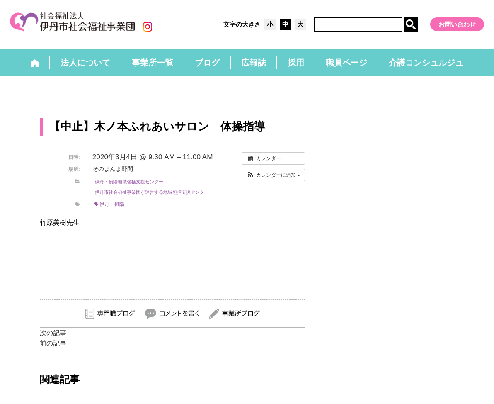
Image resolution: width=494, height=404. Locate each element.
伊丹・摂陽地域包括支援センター (129, 181)
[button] (273, 175)
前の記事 (53, 343)
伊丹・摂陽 (109, 204)
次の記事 (53, 332)
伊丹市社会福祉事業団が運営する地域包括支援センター (152, 192)
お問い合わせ (457, 24)
